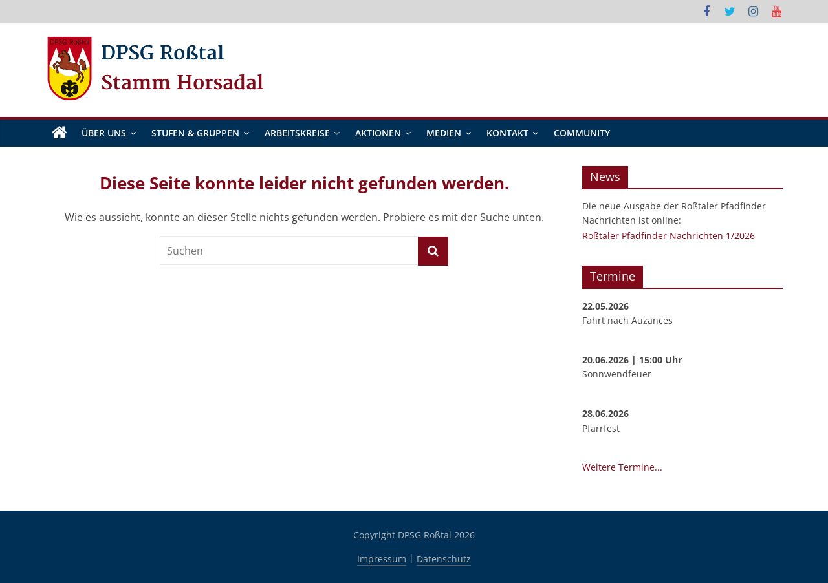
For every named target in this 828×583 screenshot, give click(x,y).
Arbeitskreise (297, 133)
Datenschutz (444, 559)
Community (582, 133)
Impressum (381, 559)
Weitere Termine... (622, 467)
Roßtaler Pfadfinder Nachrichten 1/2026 (668, 235)
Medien (443, 133)
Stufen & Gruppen (195, 133)
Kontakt (507, 133)
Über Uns (104, 133)
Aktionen (378, 133)
